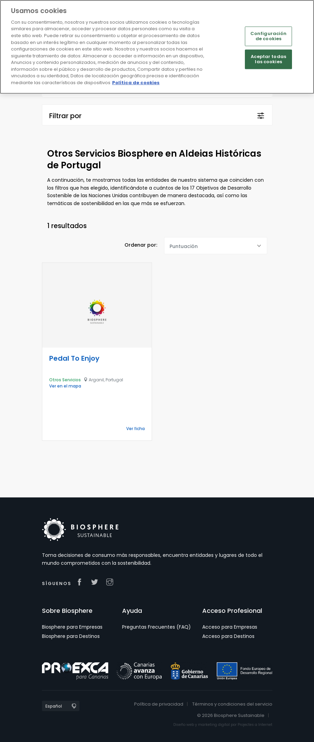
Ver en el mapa (65, 386)
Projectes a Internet (255, 724)
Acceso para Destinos (228, 636)
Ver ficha (135, 428)
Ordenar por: (140, 244)
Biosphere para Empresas (72, 626)
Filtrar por (65, 116)
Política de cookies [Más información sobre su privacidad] (136, 82)
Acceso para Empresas (229, 626)
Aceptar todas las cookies (268, 59)
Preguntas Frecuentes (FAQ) (156, 626)
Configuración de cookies (268, 36)
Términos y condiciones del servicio (232, 704)
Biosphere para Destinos (71, 636)
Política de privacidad (158, 704)
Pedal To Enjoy (74, 358)
